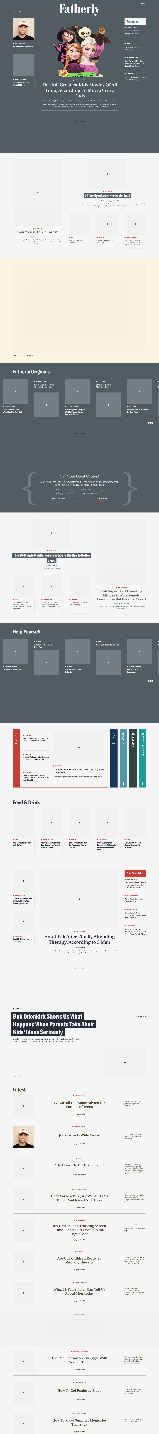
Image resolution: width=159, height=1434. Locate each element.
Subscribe (102, 498)
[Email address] (73, 498)
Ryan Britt (142, 1016)
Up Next (85, 490)
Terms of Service (75, 501)
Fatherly (57, 490)
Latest (19, 1089)
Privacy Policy (83, 501)
